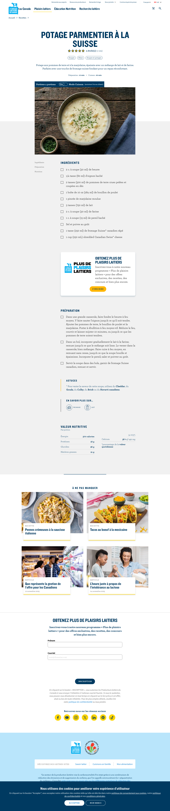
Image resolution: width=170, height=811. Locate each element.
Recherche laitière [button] (112, 9)
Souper (72, 58)
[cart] (153, 9)
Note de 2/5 (73, 50)
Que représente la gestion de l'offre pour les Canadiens (43, 585)
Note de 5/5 (83, 50)
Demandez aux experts (59, 2)
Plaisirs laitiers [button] (59, 9)
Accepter (74, 803)
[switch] (80, 84)
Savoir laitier (81, 764)
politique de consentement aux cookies (128, 793)
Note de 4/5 (79, 50)
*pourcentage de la (114, 445)
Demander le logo (95, 2)
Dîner (80, 58)
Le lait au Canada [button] (34, 9)
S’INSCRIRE (98, 289)
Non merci (95, 803)
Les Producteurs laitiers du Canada (13, 8)
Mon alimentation (125, 764)
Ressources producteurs (78, 2)
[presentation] (85, 669)
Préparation (39, 167)
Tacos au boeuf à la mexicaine (108, 530)
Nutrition (38, 171)
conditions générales (95, 796)
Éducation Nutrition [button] (84, 9)
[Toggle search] (160, 9)
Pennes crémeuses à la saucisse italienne (45, 531)
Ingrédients (39, 162)
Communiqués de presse (128, 2)
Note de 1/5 (69, 50)
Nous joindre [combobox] (109, 2)
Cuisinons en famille (102, 764)
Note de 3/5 (76, 50)
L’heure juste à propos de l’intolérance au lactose (105, 585)
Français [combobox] (146, 2)
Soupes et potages (94, 58)
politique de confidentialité (80, 701)
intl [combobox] (158, 2)
